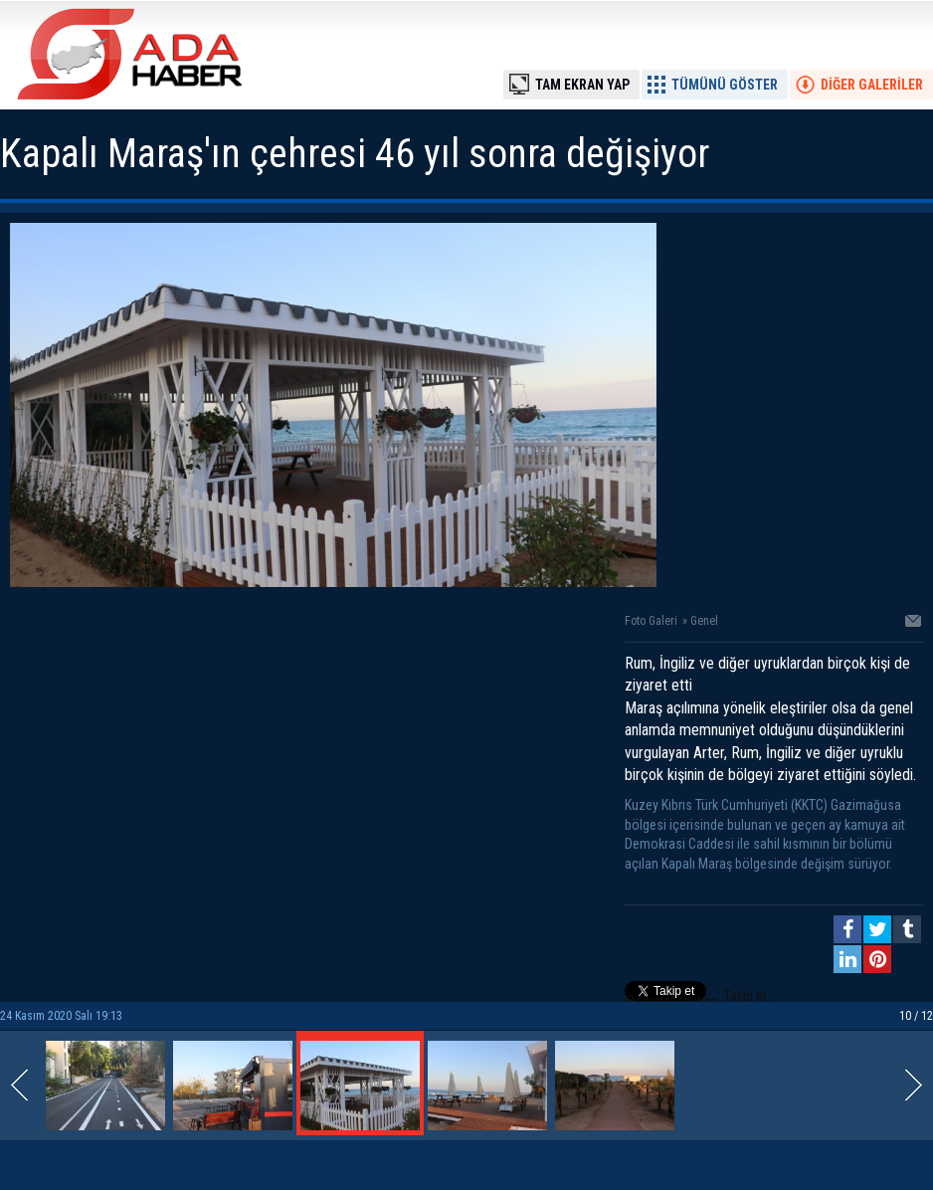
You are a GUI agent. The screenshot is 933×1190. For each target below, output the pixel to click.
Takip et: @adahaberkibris (697, 998)
